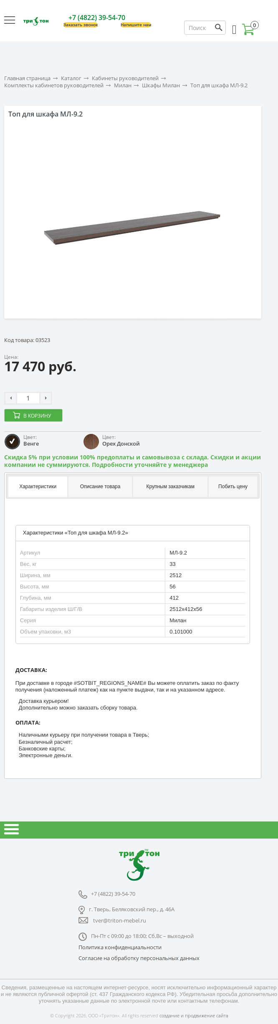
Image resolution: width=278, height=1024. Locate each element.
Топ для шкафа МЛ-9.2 (219, 85)
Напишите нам (136, 25)
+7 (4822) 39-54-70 (96, 17)
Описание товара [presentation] (100, 486)
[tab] (37, 487)
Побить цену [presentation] (233, 486)
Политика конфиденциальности (120, 947)
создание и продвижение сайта (193, 1015)
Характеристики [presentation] (37, 486)
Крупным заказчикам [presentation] (170, 486)
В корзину (37, 415)
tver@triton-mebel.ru (119, 920)
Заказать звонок (80, 25)
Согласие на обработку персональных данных (139, 958)
